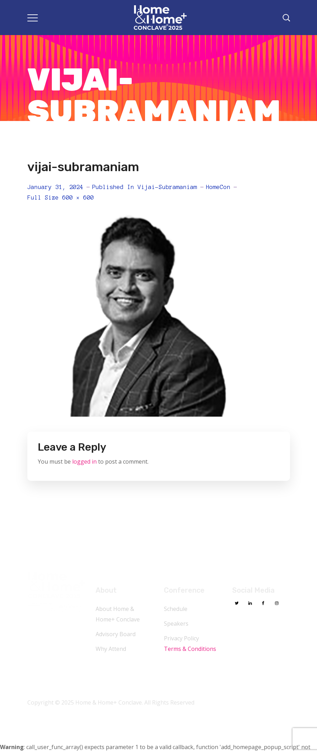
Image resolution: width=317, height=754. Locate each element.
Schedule (175, 609)
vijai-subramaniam (167, 187)
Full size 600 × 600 (60, 197)
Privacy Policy (181, 638)
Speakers (176, 623)
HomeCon (218, 187)
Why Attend (111, 649)
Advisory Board (116, 634)
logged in (84, 461)
